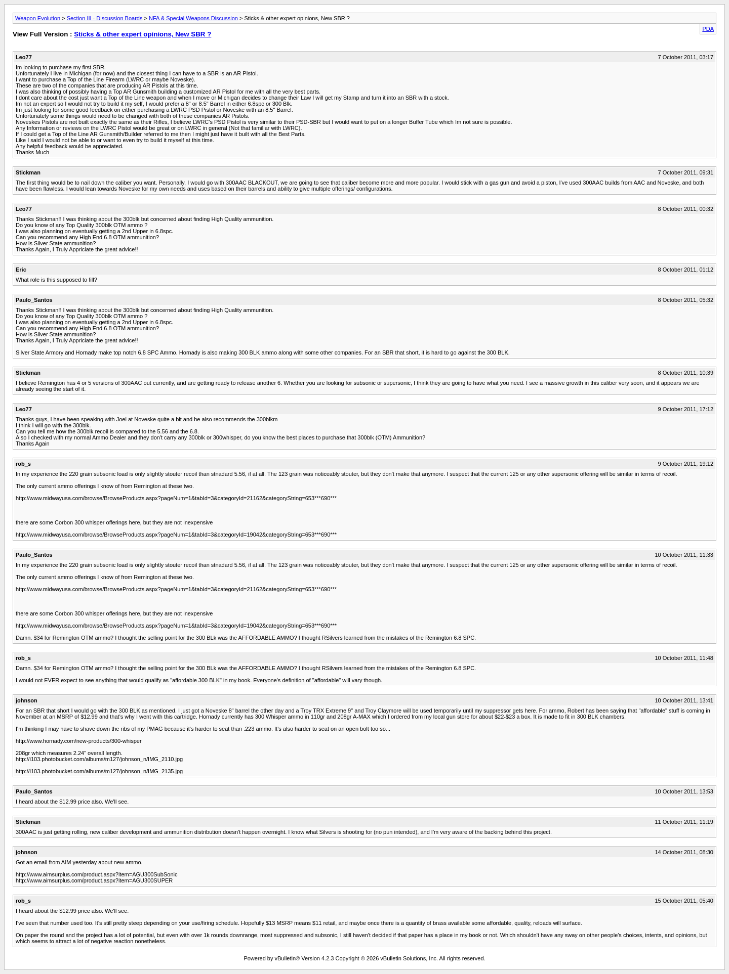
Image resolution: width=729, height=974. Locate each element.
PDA (708, 29)
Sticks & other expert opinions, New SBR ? (142, 34)
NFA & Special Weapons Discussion (193, 18)
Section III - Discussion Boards (105, 18)
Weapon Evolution (37, 18)
